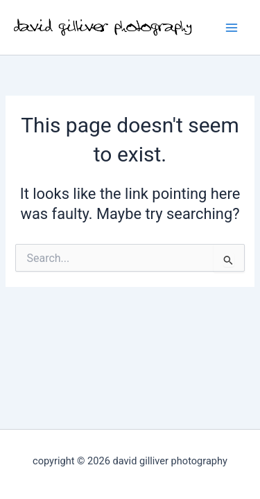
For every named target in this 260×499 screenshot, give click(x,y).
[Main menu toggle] (231, 27)
